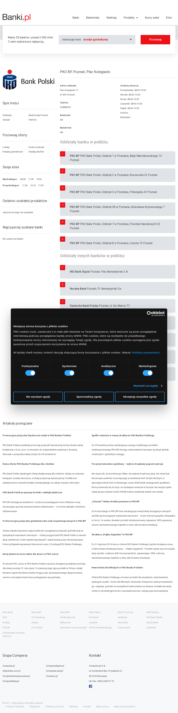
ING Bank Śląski (154, 617)
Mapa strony (102, 706)
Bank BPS (65, 612)
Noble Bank (152, 622)
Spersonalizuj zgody (89, 396)
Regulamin (34, 706)
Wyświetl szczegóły (146, 385)
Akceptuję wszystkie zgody (140, 396)
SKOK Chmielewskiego (100, 627)
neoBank (93, 622)
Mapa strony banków (124, 706)
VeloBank (151, 627)
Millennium (65, 622)
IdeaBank (122, 617)
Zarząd (6, 119)
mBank (34, 622)
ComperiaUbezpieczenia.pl (16, 676)
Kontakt (87, 706)
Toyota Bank (124, 627)
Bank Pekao (95, 612)
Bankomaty (92, 17)
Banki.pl (21, 703)
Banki (75, 17)
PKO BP (6, 627)
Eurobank (94, 617)
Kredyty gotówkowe (13, 151)
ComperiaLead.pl (54, 671)
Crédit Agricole (67, 617)
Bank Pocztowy (125, 612)
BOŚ (5, 617)
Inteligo (6, 622)
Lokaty (6, 147)
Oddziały (7, 115)
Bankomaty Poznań (38, 115)
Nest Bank (123, 622)
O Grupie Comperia (14, 706)
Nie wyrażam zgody (38, 396)
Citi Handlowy (38, 617)
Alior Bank (8, 612)
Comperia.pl (9, 665)
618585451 (65, 107)
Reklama (73, 706)
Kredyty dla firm (36, 151)
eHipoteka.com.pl (12, 671)
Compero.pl (52, 676)
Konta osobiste (36, 147)
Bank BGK (36, 612)
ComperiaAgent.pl (55, 665)
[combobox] (108, 39)
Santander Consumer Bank (73, 627)
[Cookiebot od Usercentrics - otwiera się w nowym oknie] (149, 313)
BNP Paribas (153, 612)
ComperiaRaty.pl (11, 681)
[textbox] (108, 39)
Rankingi (111, 17)
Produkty (129, 17)
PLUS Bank (36, 627)
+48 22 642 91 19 (105, 681)
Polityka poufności (54, 706)
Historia (33, 119)
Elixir (169, 17)
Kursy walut (152, 17)
